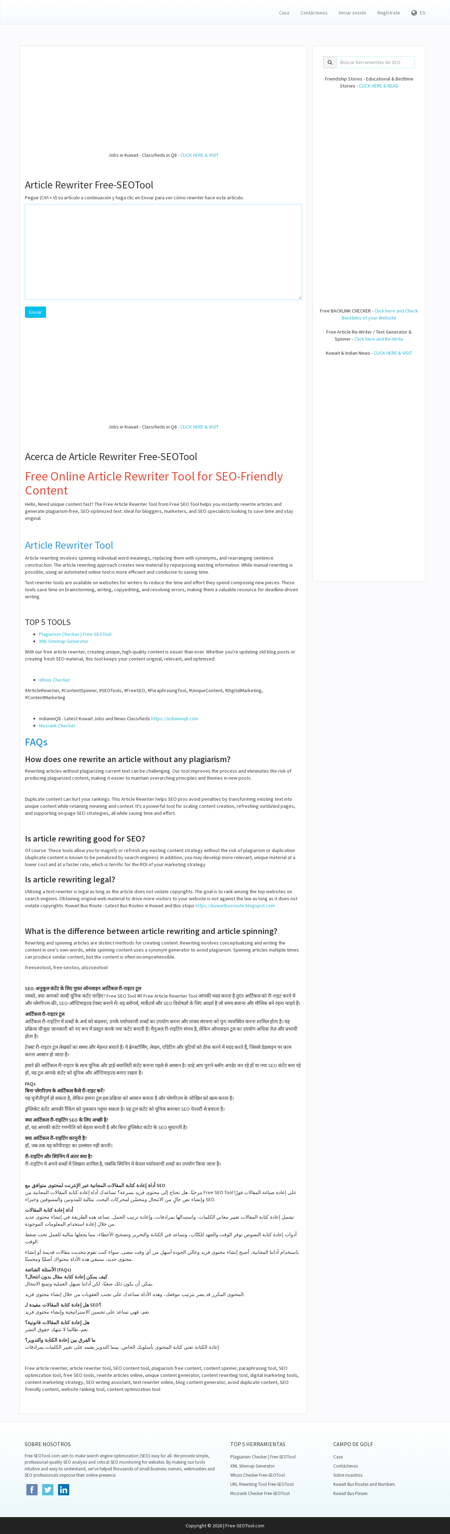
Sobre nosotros (347, 1475)
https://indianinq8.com (174, 718)
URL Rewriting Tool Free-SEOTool (262, 1484)
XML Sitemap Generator (64, 641)
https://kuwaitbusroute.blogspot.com (235, 905)
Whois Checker (54, 680)
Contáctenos (314, 12)
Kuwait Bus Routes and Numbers (364, 1484)
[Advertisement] (163, 102)
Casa (284, 12)
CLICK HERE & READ (378, 86)
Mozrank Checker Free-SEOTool (260, 1493)
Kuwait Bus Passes (350, 1493)
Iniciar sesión (352, 12)
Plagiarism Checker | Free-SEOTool (75, 634)
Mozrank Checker (57, 725)
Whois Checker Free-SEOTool (257, 1475)
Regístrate (389, 12)
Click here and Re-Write (378, 339)
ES (418, 12)
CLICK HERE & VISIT (199, 155)
